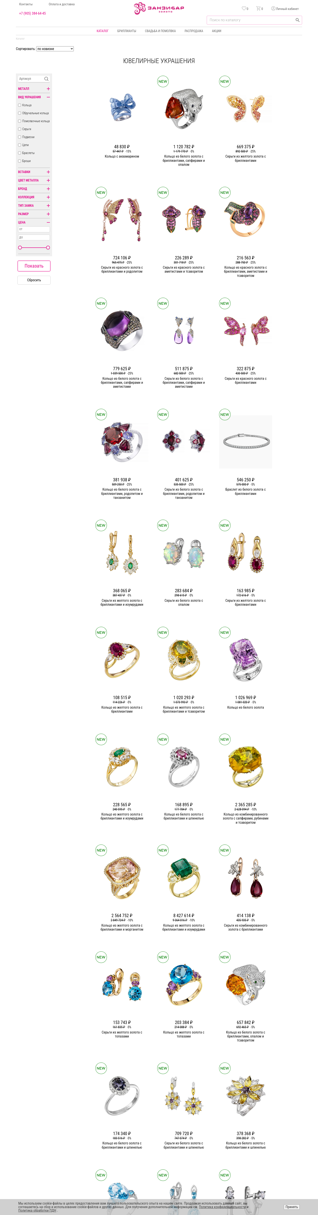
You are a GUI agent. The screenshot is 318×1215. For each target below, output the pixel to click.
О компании (117, 1115)
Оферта (259, 1131)
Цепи (25, 145)
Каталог (103, 31)
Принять (292, 1207)
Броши (26, 161)
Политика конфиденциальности (275, 1123)
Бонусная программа (211, 1123)
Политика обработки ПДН (37, 1210)
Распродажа (194, 31)
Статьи (113, 1123)
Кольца (27, 105)
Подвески (28, 137)
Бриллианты (126, 31)
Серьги (26, 129)
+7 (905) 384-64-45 (32, 13)
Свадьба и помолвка (160, 31)
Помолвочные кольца (36, 121)
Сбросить (34, 280)
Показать (34, 266)
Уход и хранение (208, 1139)
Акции (216, 31)
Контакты (26, 4)
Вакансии (115, 1147)
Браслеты (28, 153)
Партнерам (116, 1131)
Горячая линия (264, 1115)
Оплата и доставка (62, 4)
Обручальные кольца (35, 113)
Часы (157, 1147)
